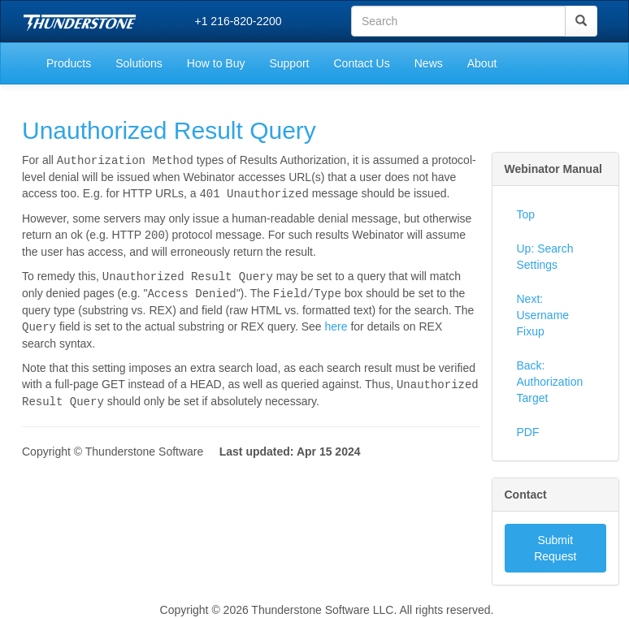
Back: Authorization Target (550, 381)
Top (526, 214)
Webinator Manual (553, 168)
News (428, 63)
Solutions (139, 63)
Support (289, 63)
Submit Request (555, 548)
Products (68, 63)
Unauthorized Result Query (169, 130)
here (335, 322)
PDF (528, 432)
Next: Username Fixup (543, 315)
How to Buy (216, 63)
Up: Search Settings (545, 256)
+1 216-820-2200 (238, 21)
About (482, 63)
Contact (526, 494)
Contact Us (361, 63)
